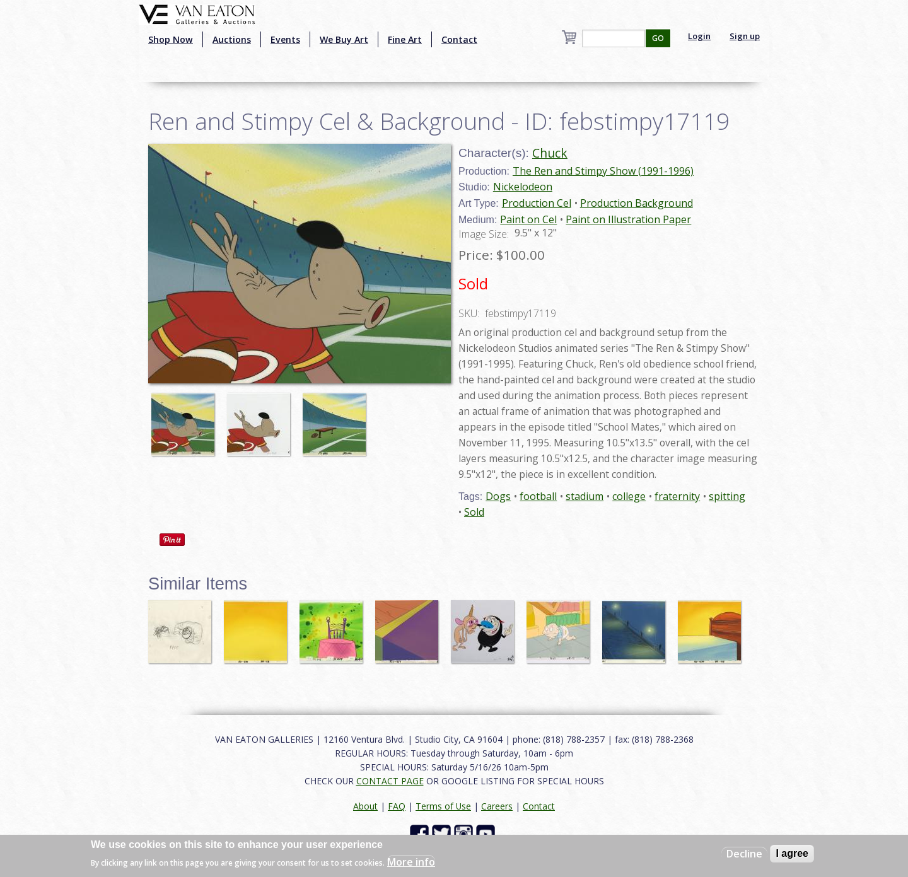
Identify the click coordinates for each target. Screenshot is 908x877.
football (538, 496)
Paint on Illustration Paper (628, 219)
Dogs (498, 496)
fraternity (677, 496)
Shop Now (170, 39)
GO (658, 38)
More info (411, 862)
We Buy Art (344, 39)
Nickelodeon (522, 187)
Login (699, 36)
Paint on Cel (528, 219)
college (629, 496)
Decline (744, 854)
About (365, 806)
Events (285, 39)
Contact (459, 39)
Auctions (231, 39)
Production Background (636, 203)
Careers (497, 806)
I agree (792, 853)
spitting (727, 496)
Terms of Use (443, 806)
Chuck (550, 152)
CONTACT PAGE (390, 781)
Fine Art (405, 39)
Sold (474, 512)
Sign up (745, 36)
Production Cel (536, 203)
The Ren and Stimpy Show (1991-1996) (603, 171)
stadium (584, 496)
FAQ (396, 806)
